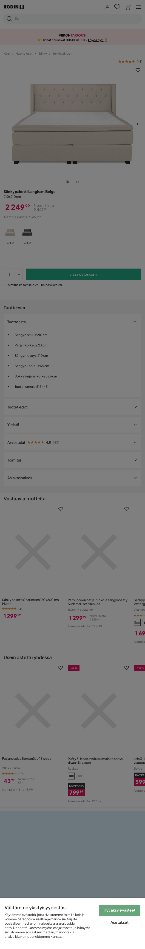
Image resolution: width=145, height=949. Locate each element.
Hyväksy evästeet (120, 910)
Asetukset (119, 922)
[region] (72, 923)
